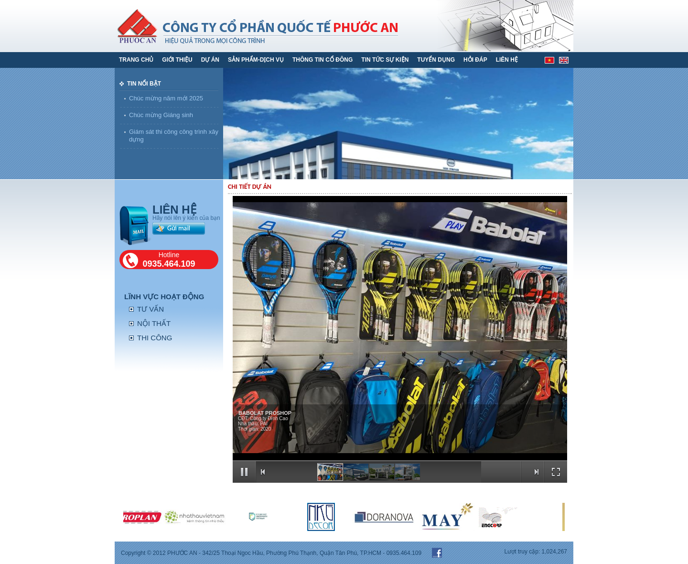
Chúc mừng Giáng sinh (161, 115)
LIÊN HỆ (507, 59)
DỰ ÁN (210, 59)
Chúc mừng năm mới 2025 (166, 98)
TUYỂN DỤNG (436, 59)
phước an (309, 25)
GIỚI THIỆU (177, 59)
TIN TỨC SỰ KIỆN (384, 59)
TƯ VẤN (150, 309)
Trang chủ (136, 59)
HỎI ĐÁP (475, 59)
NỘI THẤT (154, 323)
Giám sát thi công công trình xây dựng (173, 135)
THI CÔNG (154, 338)
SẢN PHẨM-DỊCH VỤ (256, 59)
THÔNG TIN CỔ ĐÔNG (322, 59)
